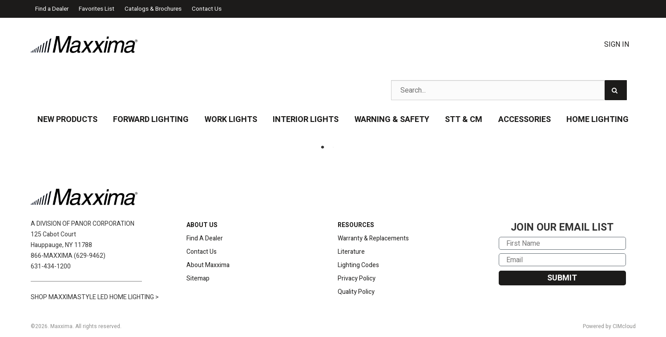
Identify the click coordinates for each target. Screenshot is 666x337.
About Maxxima (208, 265)
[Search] (616, 90)
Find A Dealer (204, 238)
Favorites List (96, 8)
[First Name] (562, 243)
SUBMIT (562, 278)
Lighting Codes (358, 265)
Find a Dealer (52, 8)
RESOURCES (356, 225)
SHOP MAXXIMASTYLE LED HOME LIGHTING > (95, 297)
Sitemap (198, 278)
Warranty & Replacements (373, 238)
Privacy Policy (356, 278)
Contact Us (207, 8)
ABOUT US (202, 225)
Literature (351, 251)
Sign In (616, 44)
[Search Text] (509, 90)
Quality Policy (356, 291)
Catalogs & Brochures (153, 8)
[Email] (562, 259)
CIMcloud (624, 326)
